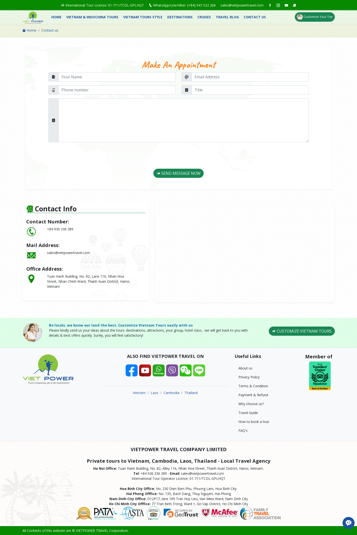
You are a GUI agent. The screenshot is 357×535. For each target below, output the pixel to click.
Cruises (204, 17)
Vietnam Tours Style (142, 17)
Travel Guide (248, 412)
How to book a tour (253, 421)
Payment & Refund (253, 395)
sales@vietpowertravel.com (68, 252)
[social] (270, 5)
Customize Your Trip (315, 17)
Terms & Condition (253, 386)
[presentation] (173, 155)
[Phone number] (117, 89)
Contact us (255, 17)
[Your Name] (117, 76)
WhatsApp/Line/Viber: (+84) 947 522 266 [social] (182, 5)
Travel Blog (227, 17)
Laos (154, 392)
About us (245, 368)
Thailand (191, 392)
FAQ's (243, 430)
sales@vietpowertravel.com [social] (242, 5)
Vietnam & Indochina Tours (92, 17)
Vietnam (139, 392)
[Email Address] (250, 76)
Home (56, 17)
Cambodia (171, 392)
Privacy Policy (249, 377)
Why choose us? (251, 403)
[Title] (250, 89)
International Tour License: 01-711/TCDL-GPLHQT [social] (102, 5)
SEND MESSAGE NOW (178, 173)
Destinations (180, 17)
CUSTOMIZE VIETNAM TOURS (302, 331)
